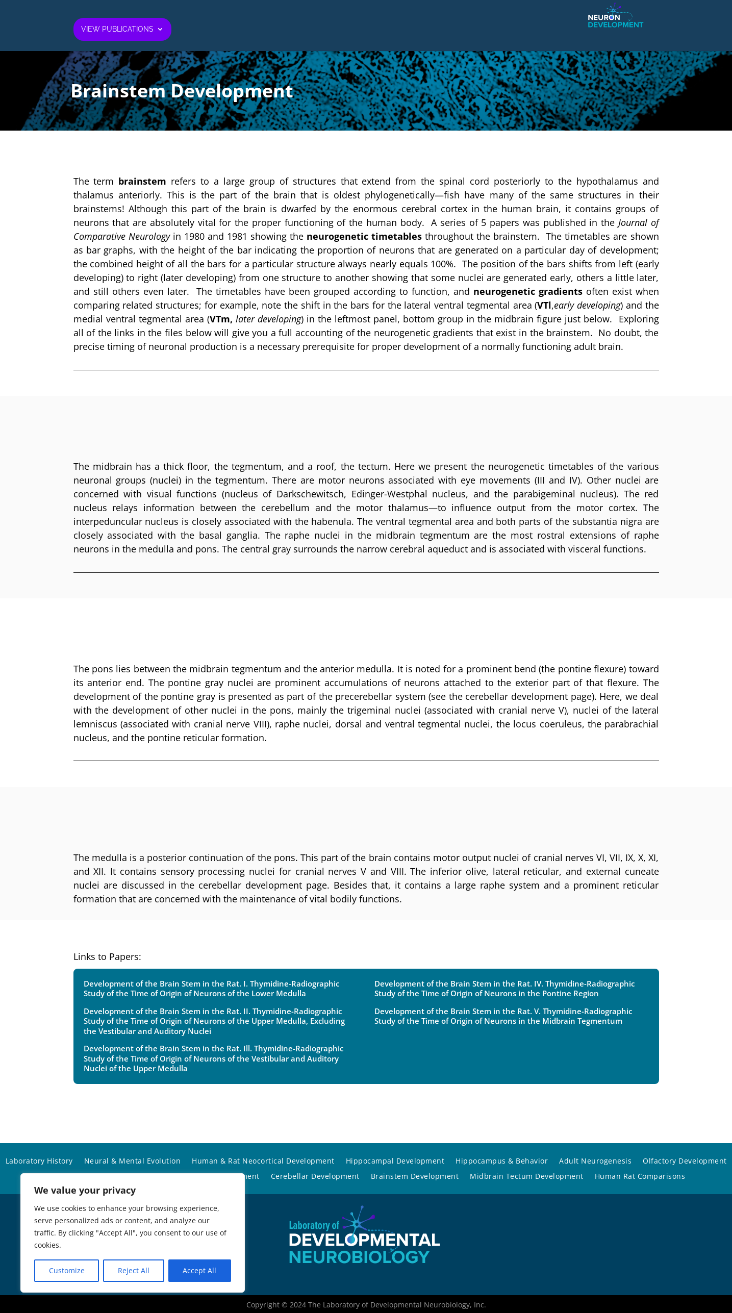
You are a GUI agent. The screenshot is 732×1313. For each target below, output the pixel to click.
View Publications (117, 29)
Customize (67, 1270)
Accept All (199, 1270)
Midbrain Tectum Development (527, 1177)
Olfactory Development (685, 1161)
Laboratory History (39, 1161)
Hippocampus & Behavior (502, 1161)
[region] (132, 1233)
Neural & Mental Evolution (132, 1161)
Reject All (133, 1270)
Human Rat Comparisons (640, 1177)
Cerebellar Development (315, 1177)
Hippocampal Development (395, 1161)
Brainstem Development (415, 1177)
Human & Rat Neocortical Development (263, 1161)
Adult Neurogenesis (595, 1161)
